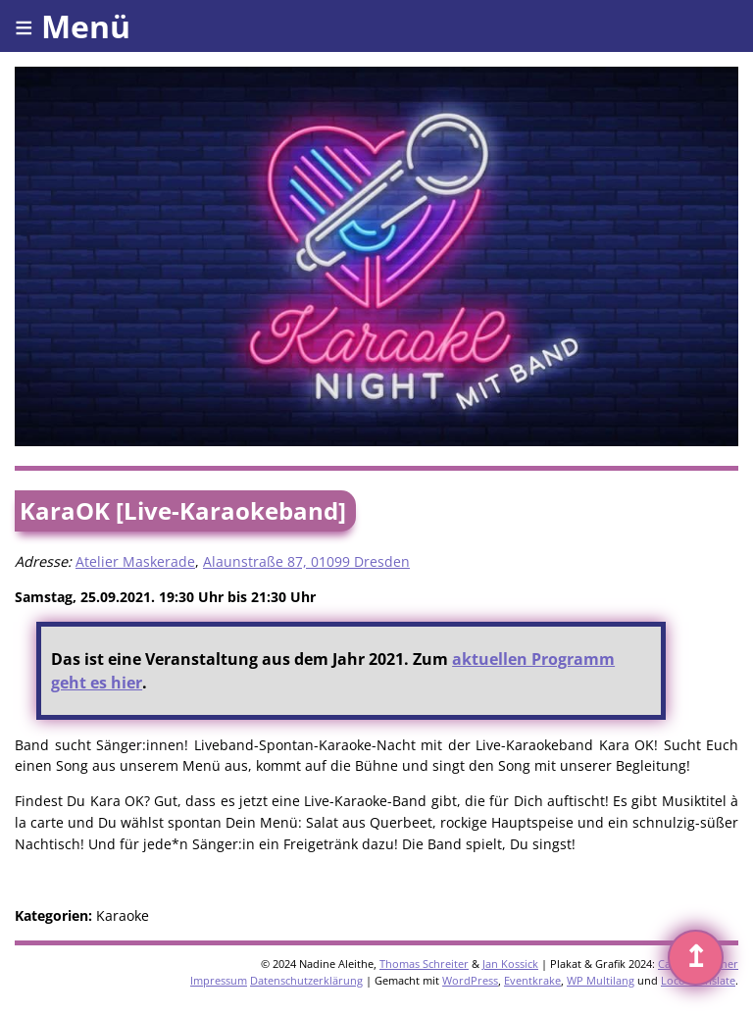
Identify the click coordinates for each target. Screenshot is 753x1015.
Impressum (218, 980)
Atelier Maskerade (135, 561)
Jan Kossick (510, 963)
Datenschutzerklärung (306, 980)
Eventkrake (532, 980)
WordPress (470, 980)
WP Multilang (600, 980)
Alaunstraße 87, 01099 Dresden (306, 561)
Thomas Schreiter (424, 963)
